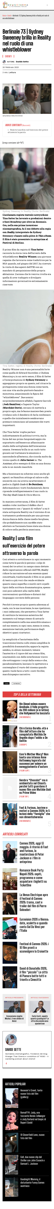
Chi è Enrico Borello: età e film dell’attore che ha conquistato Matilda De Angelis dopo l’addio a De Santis (33, 734)
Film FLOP (24, 771)
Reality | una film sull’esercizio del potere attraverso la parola (28, 131)
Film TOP (23, 797)
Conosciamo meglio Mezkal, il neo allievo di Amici (14, 1018)
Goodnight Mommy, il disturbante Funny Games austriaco (32, 1182)
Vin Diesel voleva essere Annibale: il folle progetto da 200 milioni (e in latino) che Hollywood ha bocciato (34, 708)
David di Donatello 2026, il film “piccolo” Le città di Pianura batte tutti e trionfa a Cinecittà (34, 974)
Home (4, 16)
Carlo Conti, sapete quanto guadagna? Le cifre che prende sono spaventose (40, 1020)
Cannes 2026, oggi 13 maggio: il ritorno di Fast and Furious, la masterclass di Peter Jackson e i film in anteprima (34, 852)
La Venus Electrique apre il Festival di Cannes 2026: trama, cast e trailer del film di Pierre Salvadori (34, 902)
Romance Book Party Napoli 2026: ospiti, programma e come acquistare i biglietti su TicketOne (33, 877)
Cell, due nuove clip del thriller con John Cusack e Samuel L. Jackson (32, 1160)
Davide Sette (22, 62)
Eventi (9, 16)
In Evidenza (25, 717)
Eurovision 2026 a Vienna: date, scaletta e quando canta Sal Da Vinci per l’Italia (34, 924)
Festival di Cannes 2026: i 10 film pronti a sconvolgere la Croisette (34, 947)
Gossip (23, 745)
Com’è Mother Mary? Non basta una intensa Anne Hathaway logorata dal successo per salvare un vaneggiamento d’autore (33, 760)
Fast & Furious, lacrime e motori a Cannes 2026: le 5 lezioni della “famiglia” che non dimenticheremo (34, 812)
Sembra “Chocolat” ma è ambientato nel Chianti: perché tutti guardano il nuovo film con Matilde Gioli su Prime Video (35, 786)
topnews (16, 683)
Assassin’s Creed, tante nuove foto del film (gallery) (31, 1094)
